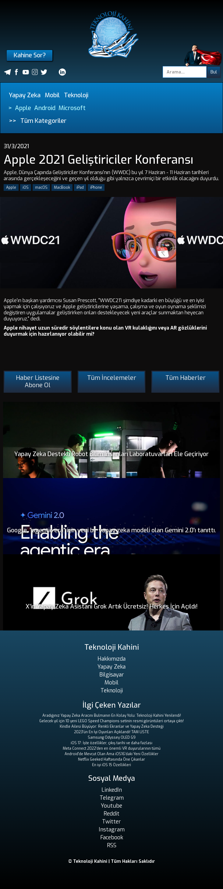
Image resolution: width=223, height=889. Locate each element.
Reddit (111, 813)
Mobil (52, 95)
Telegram (112, 798)
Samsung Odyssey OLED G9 (112, 737)
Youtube (111, 805)
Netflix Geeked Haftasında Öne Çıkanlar (111, 759)
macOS (41, 187)
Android (44, 108)
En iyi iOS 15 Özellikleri (111, 764)
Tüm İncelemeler (111, 378)
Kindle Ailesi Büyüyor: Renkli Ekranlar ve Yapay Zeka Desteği (112, 726)
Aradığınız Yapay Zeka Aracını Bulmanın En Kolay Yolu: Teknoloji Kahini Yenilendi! (111, 715)
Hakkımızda (111, 658)
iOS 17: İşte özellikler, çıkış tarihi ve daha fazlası (111, 743)
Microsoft (72, 108)
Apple (23, 108)
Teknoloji (76, 95)
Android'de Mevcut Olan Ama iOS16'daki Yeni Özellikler (111, 754)
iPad (80, 187)
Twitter (111, 821)
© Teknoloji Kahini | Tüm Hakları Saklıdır (111, 861)
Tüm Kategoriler (43, 121)
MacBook (62, 187)
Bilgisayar (111, 674)
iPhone (96, 187)
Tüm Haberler (185, 378)
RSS (111, 845)
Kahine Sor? (30, 55)
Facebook (111, 837)
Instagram (112, 829)
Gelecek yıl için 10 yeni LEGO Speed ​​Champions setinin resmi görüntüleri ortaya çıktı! (111, 721)
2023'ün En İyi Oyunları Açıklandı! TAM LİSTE (111, 732)
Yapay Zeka (25, 95)
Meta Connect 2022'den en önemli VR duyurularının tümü (112, 748)
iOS (26, 187)
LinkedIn (111, 790)
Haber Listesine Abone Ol (37, 381)
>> (12, 121)
